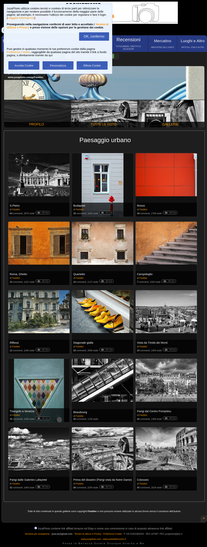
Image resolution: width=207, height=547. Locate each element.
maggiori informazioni (21, 17)
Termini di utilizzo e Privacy (87, 534)
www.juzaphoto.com (91, 539)
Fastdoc (16, 209)
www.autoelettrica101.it (114, 539)
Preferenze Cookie (18, 52)
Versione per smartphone (37, 534)
